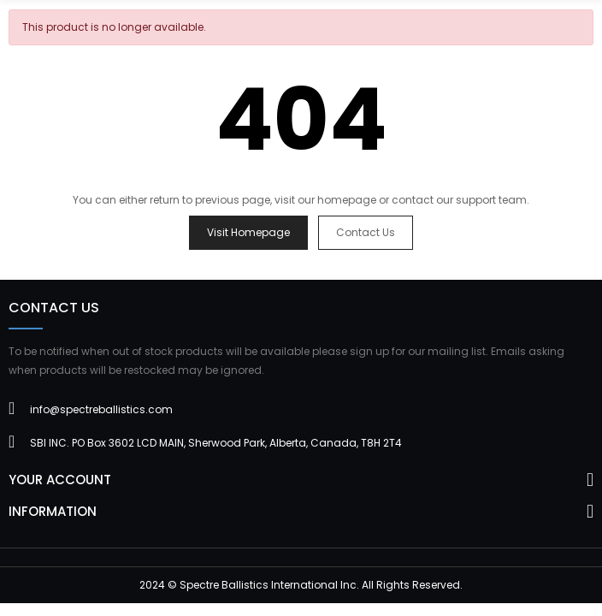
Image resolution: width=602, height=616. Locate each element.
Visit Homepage (248, 232)
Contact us (365, 232)
